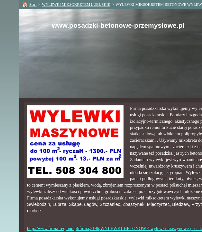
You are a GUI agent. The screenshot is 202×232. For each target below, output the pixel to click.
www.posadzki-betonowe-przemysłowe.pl (118, 25)
